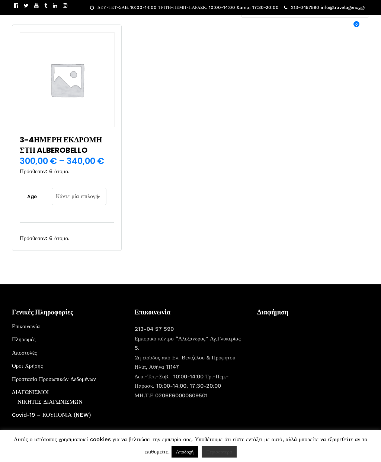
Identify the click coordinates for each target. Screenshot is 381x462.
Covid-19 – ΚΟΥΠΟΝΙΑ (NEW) (51, 414)
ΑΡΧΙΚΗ (197, 28)
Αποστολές (24, 352)
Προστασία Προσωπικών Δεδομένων (54, 379)
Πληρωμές (23, 339)
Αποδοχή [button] (185, 452)
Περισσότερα (219, 452)
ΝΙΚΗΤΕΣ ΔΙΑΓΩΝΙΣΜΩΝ (50, 401)
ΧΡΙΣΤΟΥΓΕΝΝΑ (314, 28)
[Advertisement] (313, 368)
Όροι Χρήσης (27, 365)
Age (32, 196)
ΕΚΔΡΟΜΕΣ (228, 28)
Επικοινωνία (26, 326)
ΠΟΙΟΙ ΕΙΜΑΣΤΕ (269, 28)
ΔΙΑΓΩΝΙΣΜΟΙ (30, 392)
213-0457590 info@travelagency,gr (324, 7)
